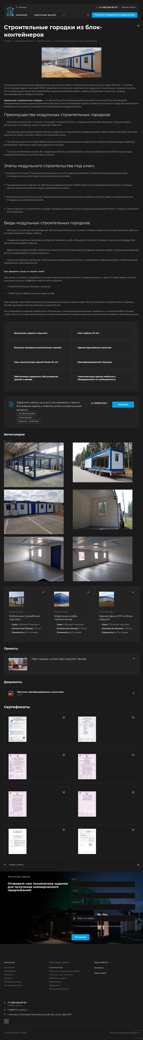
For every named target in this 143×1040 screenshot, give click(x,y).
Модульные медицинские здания (64, 971)
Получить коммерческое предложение (115, 15)
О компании (9, 968)
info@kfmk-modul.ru (17, 1010)
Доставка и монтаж (12, 982)
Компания (9, 962)
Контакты (99, 968)
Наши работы (101, 962)
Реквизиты (9, 975)
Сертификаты (10, 971)
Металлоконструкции (59, 989)
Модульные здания (59, 962)
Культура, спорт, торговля (61, 975)
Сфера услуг (54, 985)
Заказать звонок (128, 7)
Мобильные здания (58, 978)
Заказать (123, 404)
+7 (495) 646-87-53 (108, 7)
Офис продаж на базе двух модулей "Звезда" (59, 658)
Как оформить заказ (13, 985)
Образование (55, 982)
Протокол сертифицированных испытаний (40, 692)
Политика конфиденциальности (124, 1033)
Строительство (56, 968)
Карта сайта (100, 973)
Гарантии (8, 978)
